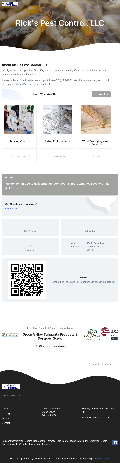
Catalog (6, 413)
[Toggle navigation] (115, 3)
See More (101, 94)
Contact (6, 423)
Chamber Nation (102, 458)
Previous (79, 342)
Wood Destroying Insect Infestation (96, 143)
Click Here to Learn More (50, 346)
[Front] (10, 4)
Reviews (6, 418)
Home (5, 408)
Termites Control (19, 141)
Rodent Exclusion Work (57, 141)
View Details (19, 156)
